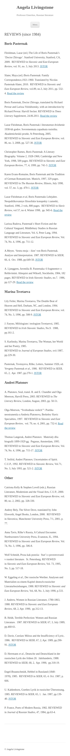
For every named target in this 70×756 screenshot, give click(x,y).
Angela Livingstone (34, 7)
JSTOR (44, 66)
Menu (35, 24)
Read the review (15, 93)
